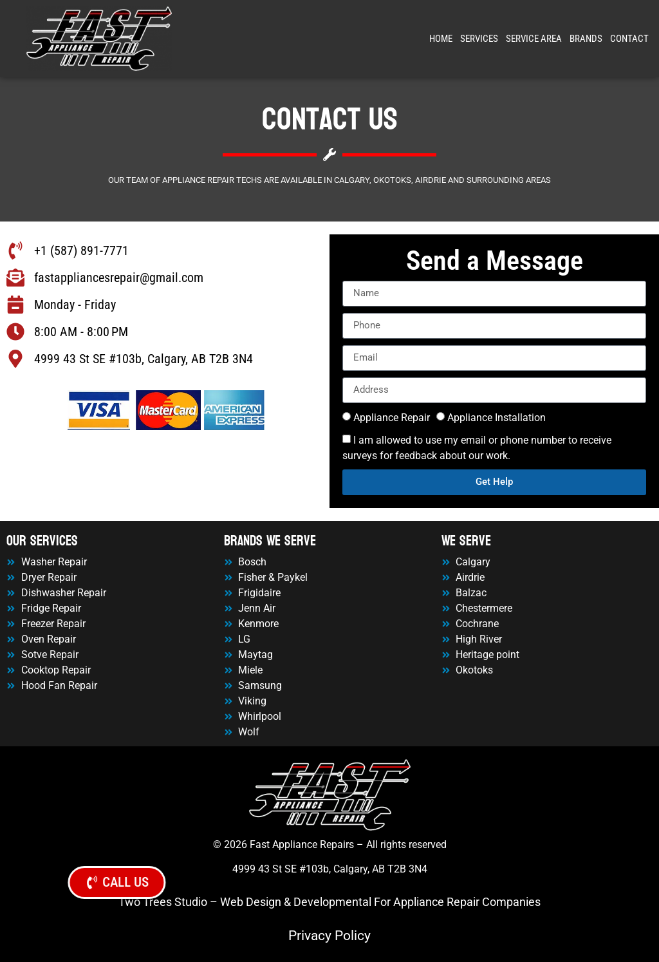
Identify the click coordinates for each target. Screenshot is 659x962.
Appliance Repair (391, 417)
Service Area (534, 38)
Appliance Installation (496, 417)
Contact (629, 38)
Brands (586, 38)
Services (479, 38)
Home (440, 38)
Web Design (250, 902)
